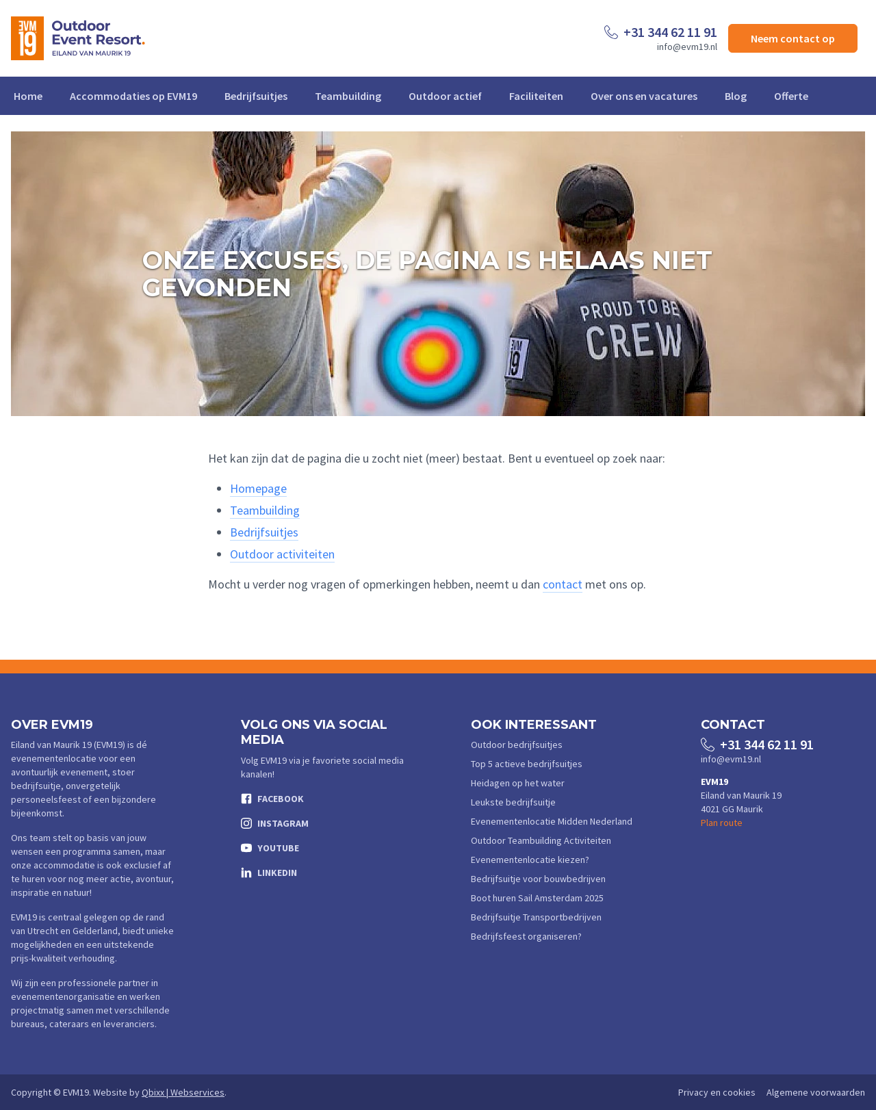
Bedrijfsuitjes (255, 96)
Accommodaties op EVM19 (133, 96)
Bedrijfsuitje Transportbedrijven (536, 917)
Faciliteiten (536, 96)
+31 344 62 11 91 (670, 31)
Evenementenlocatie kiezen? (530, 859)
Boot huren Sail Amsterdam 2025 (537, 898)
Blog (736, 96)
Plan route (722, 822)
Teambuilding (348, 96)
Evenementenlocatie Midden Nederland (551, 821)
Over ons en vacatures (644, 96)
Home (28, 96)
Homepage (258, 488)
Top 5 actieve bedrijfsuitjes (526, 764)
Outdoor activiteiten (282, 554)
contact (562, 584)
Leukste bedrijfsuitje (513, 802)
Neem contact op (793, 38)
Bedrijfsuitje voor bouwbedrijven (538, 879)
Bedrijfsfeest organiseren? (526, 936)
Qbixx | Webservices (183, 1092)
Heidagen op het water (518, 783)
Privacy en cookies (717, 1092)
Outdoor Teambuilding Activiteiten (541, 840)
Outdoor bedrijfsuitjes (517, 744)
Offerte (791, 96)
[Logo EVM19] (78, 38)
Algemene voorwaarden (815, 1092)
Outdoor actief (445, 96)
